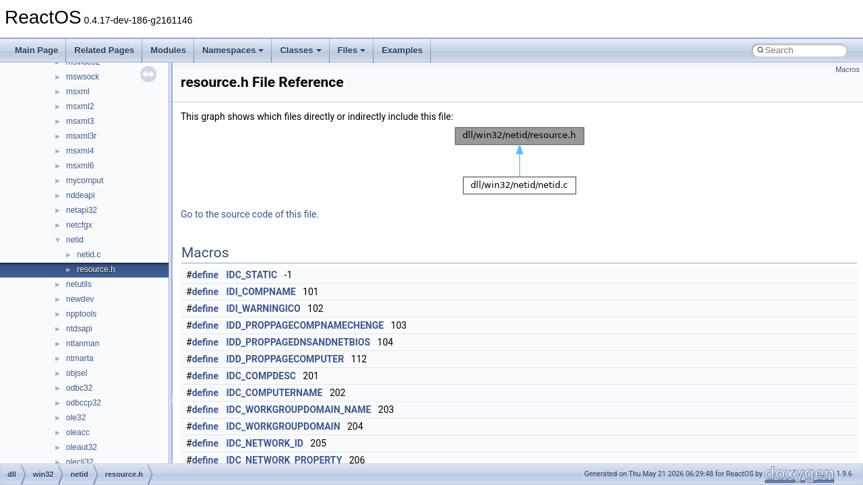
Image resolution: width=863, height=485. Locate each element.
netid (75, 240)
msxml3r (81, 136)
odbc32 (79, 388)
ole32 (76, 417)
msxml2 (80, 106)
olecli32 (80, 462)
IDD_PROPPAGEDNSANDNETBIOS (299, 342)
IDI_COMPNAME (261, 291)
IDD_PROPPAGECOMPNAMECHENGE (305, 325)
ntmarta (80, 358)
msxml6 (80, 165)
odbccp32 (83, 403)
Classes (300, 50)
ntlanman (82, 343)
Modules (168, 50)
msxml (78, 91)
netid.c (88, 254)
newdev (80, 299)
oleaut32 (81, 447)
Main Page (36, 50)
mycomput (84, 180)
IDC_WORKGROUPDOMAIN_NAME (299, 409)
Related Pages (104, 50)
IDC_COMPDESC (261, 375)
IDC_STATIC (252, 274)
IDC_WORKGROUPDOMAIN (283, 426)
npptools (81, 314)
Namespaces (233, 50)
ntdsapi (79, 328)
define (205, 274)
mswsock (82, 77)
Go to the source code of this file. (250, 214)
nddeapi (80, 195)
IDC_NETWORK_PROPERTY (285, 460)
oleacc (78, 432)
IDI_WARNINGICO (264, 308)
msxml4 (80, 151)
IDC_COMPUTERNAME (275, 392)
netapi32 (81, 210)
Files (352, 50)
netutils (79, 284)
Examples (402, 50)
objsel (76, 373)
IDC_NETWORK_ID (265, 443)
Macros (847, 69)
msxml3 (80, 121)
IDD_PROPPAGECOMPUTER (286, 359)
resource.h (96, 269)
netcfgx (79, 225)
